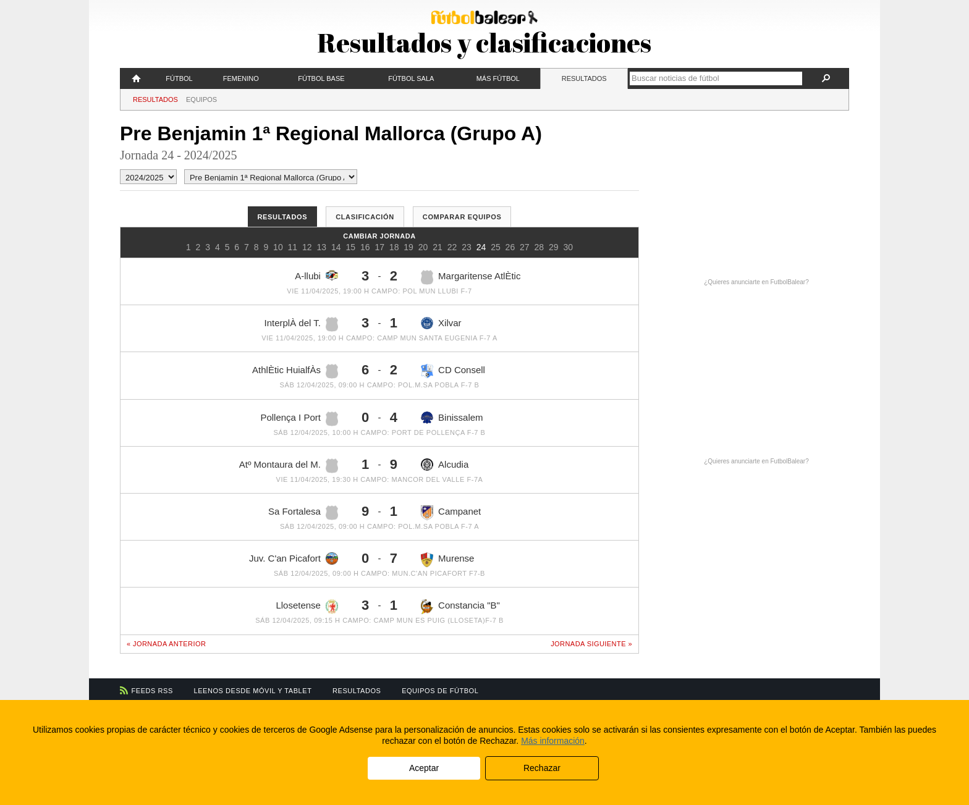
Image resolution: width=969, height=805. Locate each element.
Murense (447, 559)
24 (481, 247)
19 (408, 247)
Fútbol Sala (411, 78)
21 (437, 247)
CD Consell (453, 370)
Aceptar (424, 768)
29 (554, 247)
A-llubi (316, 275)
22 (452, 247)
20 (423, 247)
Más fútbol (498, 78)
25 (496, 247)
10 (278, 247)
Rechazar (542, 768)
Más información (553, 741)
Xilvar (441, 323)
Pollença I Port (299, 418)
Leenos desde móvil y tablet (253, 690)
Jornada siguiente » (591, 643)
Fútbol (179, 78)
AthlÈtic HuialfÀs (295, 371)
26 (510, 247)
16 (365, 247)
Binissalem (452, 417)
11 (293, 247)
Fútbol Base (321, 78)
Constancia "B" (460, 606)
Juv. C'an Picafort (293, 558)
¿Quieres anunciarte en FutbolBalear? (756, 282)
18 (394, 247)
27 (525, 247)
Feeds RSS (152, 690)
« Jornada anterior (166, 643)
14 (336, 247)
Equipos (201, 99)
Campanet (451, 512)
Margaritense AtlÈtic (470, 277)
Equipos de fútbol (440, 690)
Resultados (584, 78)
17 (379, 247)
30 (568, 247)
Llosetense (307, 606)
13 (322, 247)
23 (467, 247)
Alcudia (444, 464)
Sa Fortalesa (303, 512)
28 (539, 247)
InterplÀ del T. (301, 324)
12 (307, 247)
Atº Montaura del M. (288, 465)
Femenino (241, 78)
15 (350, 247)
